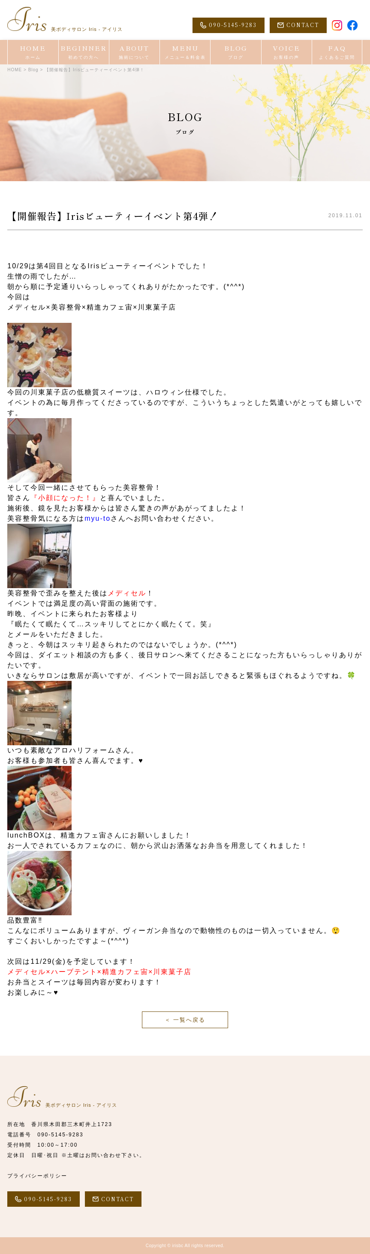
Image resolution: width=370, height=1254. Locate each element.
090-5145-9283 (60, 1135)
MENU (185, 52)
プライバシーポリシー (37, 1176)
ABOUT (134, 52)
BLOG (236, 52)
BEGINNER (84, 52)
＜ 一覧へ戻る (185, 1020)
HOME (33, 52)
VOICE (287, 52)
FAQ (337, 52)
